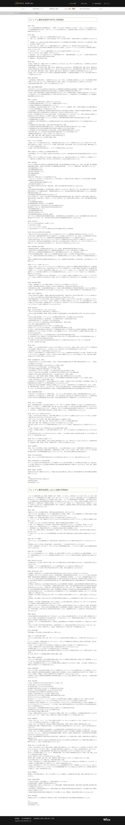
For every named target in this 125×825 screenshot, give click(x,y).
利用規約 (17, 818)
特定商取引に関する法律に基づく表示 (44, 818)
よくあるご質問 (72, 3)
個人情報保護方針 (27, 818)
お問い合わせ (84, 3)
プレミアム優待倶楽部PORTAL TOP (24, 13)
